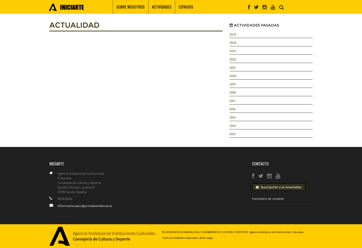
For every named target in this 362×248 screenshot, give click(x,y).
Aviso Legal (206, 237)
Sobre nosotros (130, 7)
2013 (232, 134)
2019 (232, 84)
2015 (232, 117)
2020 (232, 76)
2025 (232, 34)
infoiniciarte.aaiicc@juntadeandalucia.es (84, 206)
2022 (232, 59)
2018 (232, 92)
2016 (232, 109)
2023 (232, 51)
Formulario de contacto (268, 198)
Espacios (186, 7)
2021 (232, 67)
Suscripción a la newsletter (279, 187)
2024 (232, 43)
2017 (232, 101)
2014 (232, 126)
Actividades (162, 7)
